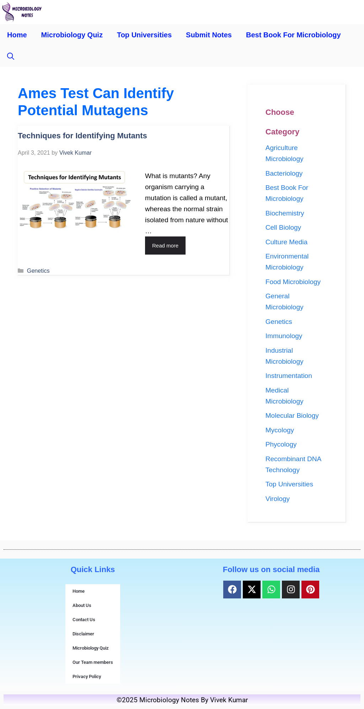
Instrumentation (289, 375)
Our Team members (93, 662)
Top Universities (144, 35)
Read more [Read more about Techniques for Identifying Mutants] (165, 245)
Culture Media (286, 242)
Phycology (281, 444)
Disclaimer (83, 633)
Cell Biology (283, 227)
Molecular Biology (292, 415)
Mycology (280, 430)
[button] (10, 56)
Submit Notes (209, 35)
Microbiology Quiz (72, 35)
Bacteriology (284, 173)
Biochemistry (285, 213)
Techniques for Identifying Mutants (82, 135)
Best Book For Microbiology (293, 35)
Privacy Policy (87, 676)
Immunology (284, 336)
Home (17, 35)
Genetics (38, 270)
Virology (278, 498)
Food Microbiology (293, 282)
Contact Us (84, 619)
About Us (82, 605)
